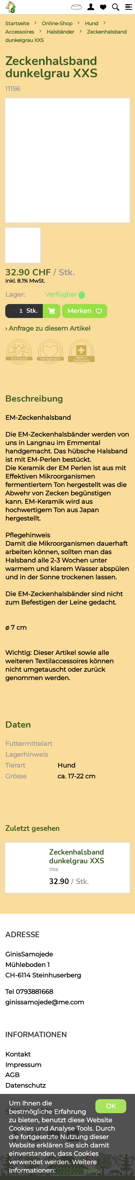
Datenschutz (25, 1085)
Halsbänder (60, 32)
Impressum (23, 1064)
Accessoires (19, 32)
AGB (12, 1075)
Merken (84, 311)
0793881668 (34, 991)
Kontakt (18, 1054)
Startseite (17, 23)
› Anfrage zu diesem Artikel (47, 328)
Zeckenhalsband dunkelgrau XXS (76, 856)
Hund (91, 23)
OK (111, 1106)
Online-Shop (57, 23)
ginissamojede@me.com (44, 1002)
